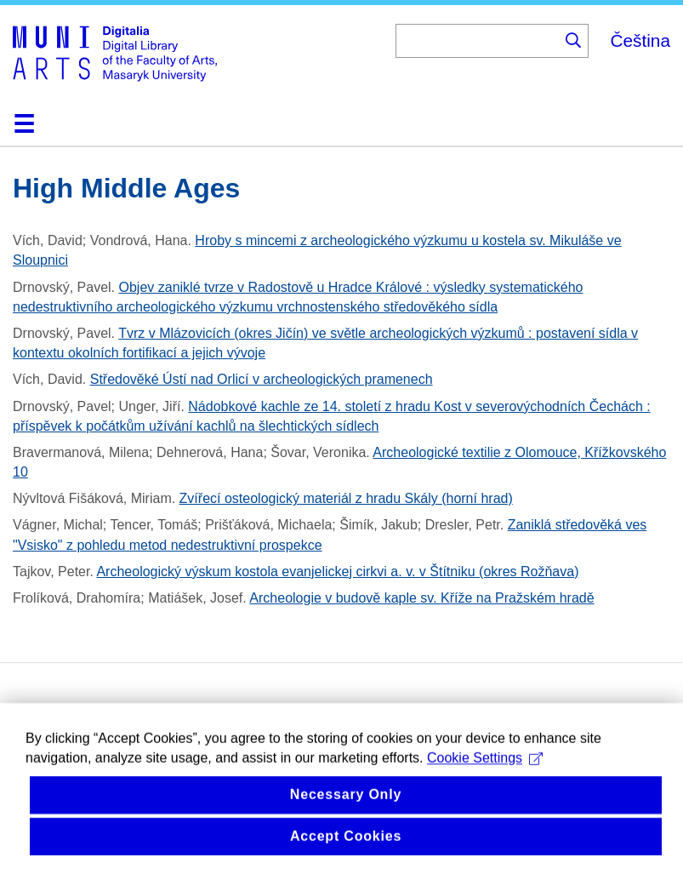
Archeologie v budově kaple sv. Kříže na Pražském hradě (421, 598)
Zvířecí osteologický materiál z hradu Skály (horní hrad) (346, 498)
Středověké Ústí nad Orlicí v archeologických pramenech (261, 379)
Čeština (640, 40)
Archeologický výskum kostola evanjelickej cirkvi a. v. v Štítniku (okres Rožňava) (337, 571)
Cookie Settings (485, 770)
